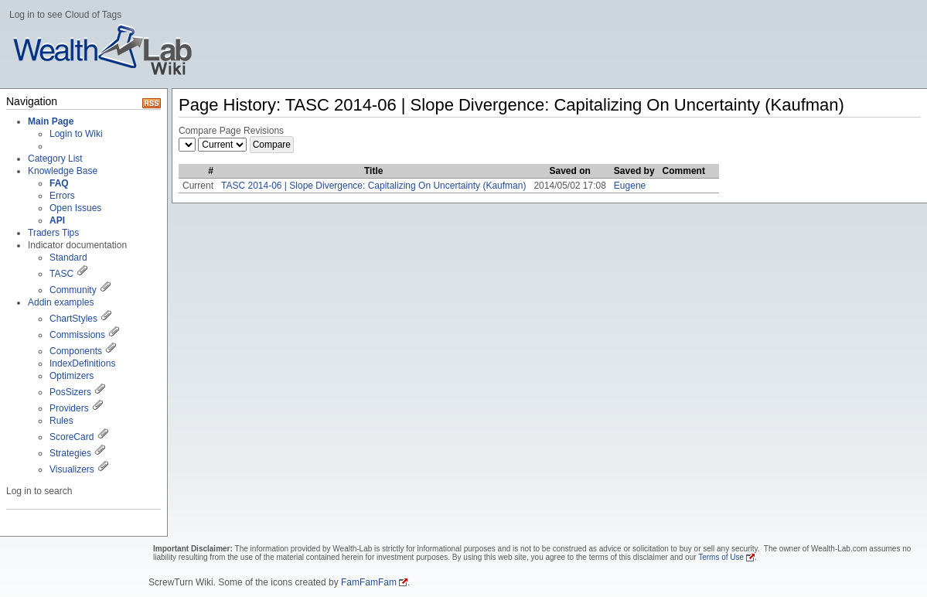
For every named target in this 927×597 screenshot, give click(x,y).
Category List (55, 158)
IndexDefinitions (82, 363)
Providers (69, 408)
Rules (61, 420)
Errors (62, 195)
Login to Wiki (76, 133)
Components (75, 351)
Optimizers (71, 375)
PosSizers (70, 392)
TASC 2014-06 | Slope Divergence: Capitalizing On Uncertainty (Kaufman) (373, 185)
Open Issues (75, 208)
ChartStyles (73, 318)
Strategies (70, 453)
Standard (68, 257)
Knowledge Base (62, 170)
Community (73, 290)
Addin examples (61, 302)
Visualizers (71, 469)
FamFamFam (369, 582)
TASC (61, 273)
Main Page (50, 121)
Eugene (630, 185)
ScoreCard (71, 437)
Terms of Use (721, 557)
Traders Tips (53, 232)
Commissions (77, 334)
